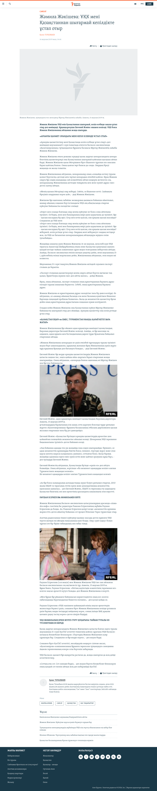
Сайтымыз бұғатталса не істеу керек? (22, 765)
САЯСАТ (43, 12)
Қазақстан (47, 760)
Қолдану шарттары (15, 773)
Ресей (45, 773)
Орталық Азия (49, 769)
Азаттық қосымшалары (17, 769)
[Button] (93, 46)
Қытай (45, 778)
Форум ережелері (14, 778)
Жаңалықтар (48, 756)
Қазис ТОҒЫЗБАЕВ (47, 35)
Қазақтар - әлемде (50, 765)
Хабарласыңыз (13, 756)
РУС (142, 4)
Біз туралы (11, 760)
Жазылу (10, 782)
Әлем (45, 782)
